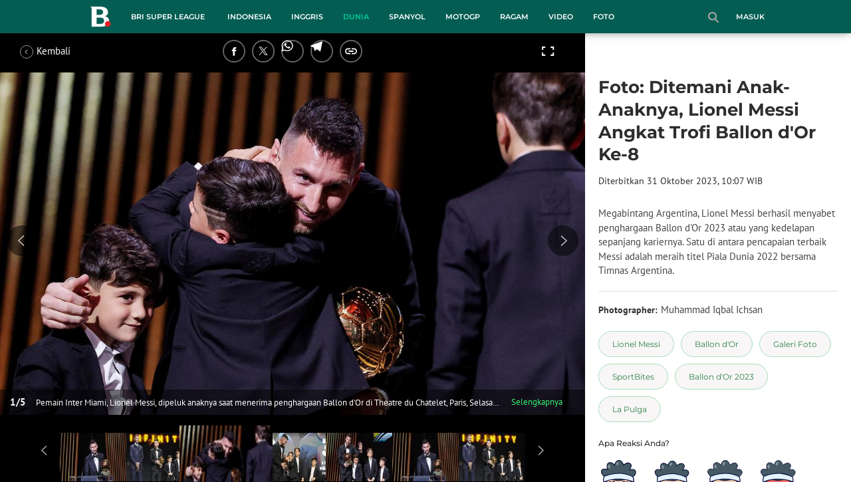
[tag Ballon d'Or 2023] (721, 377)
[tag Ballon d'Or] (717, 344)
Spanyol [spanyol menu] (407, 16)
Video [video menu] (560, 16)
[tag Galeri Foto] (795, 344)
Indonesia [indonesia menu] (249, 16)
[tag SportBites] (633, 377)
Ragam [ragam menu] (514, 16)
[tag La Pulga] (629, 409)
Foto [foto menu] (603, 16)
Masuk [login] (750, 16)
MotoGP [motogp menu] (462, 16)
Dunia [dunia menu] (356, 16)
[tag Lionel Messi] (636, 344)
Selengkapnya (536, 402)
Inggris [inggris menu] (307, 16)
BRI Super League (168, 16)
